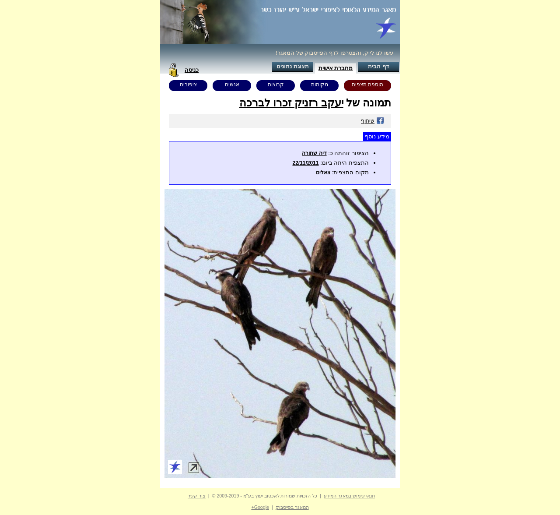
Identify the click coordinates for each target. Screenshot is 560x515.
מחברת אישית (335, 68)
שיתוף (372, 121)
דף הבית (378, 66)
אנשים (232, 84)
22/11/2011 (305, 163)
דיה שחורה (314, 153)
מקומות (319, 84)
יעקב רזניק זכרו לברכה (291, 103)
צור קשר (197, 495)
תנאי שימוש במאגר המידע (349, 495)
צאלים (323, 172)
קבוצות (276, 84)
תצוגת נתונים (292, 66)
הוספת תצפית (367, 84)
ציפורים (188, 84)
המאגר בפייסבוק (292, 507)
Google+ (260, 507)
